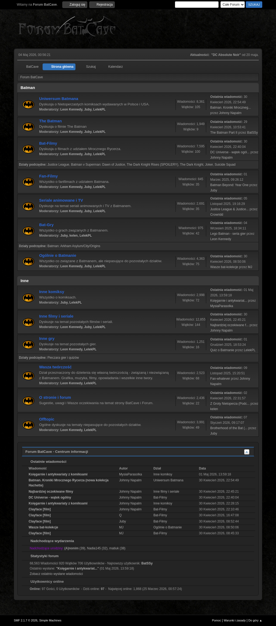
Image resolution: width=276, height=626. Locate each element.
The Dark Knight (191, 164)
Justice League (58, 164)
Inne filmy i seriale (56, 316)
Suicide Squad (225, 164)
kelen (74, 235)
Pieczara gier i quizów (63, 358)
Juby (87, 109)
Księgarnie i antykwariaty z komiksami (58, 474)
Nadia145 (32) (97, 548)
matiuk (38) (117, 548)
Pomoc (216, 620)
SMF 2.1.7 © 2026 (25, 620)
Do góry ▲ (255, 620)
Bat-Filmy (48, 143)
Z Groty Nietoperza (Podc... (230, 404)
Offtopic (46, 419)
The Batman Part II (223, 132)
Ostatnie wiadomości (45, 462)
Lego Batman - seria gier (228, 234)
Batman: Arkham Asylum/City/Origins (73, 246)
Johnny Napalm (230, 113)
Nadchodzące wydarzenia (49, 541)
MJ (250, 267)
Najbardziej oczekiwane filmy (51, 491)
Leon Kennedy (71, 109)
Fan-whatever (220, 378)
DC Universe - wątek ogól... (230, 152)
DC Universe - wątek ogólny (50, 497)
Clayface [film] (40, 509)
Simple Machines (50, 620)
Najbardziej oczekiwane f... (229, 325)
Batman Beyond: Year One (229, 185)
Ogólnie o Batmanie (57, 255)
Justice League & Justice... (229, 209)
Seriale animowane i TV (61, 200)
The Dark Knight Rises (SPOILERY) (152, 164)
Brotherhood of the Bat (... (228, 428)
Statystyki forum (41, 556)
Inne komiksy (51, 292)
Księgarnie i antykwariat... (228, 301)
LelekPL (99, 109)
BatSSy (252, 132)
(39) (74, 548)
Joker (209, 164)
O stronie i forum (55, 397)
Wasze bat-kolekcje (224, 267)
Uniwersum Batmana (58, 99)
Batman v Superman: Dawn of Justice (98, 164)
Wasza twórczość (55, 367)
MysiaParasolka (221, 306)
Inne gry (46, 338)
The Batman (50, 121)
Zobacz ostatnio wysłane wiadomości (56, 574)
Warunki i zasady (235, 620)
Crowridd (216, 214)
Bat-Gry (46, 225)
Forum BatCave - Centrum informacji (56, 452)
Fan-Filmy (48, 176)
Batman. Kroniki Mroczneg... (230, 107)
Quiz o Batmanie (222, 350)
